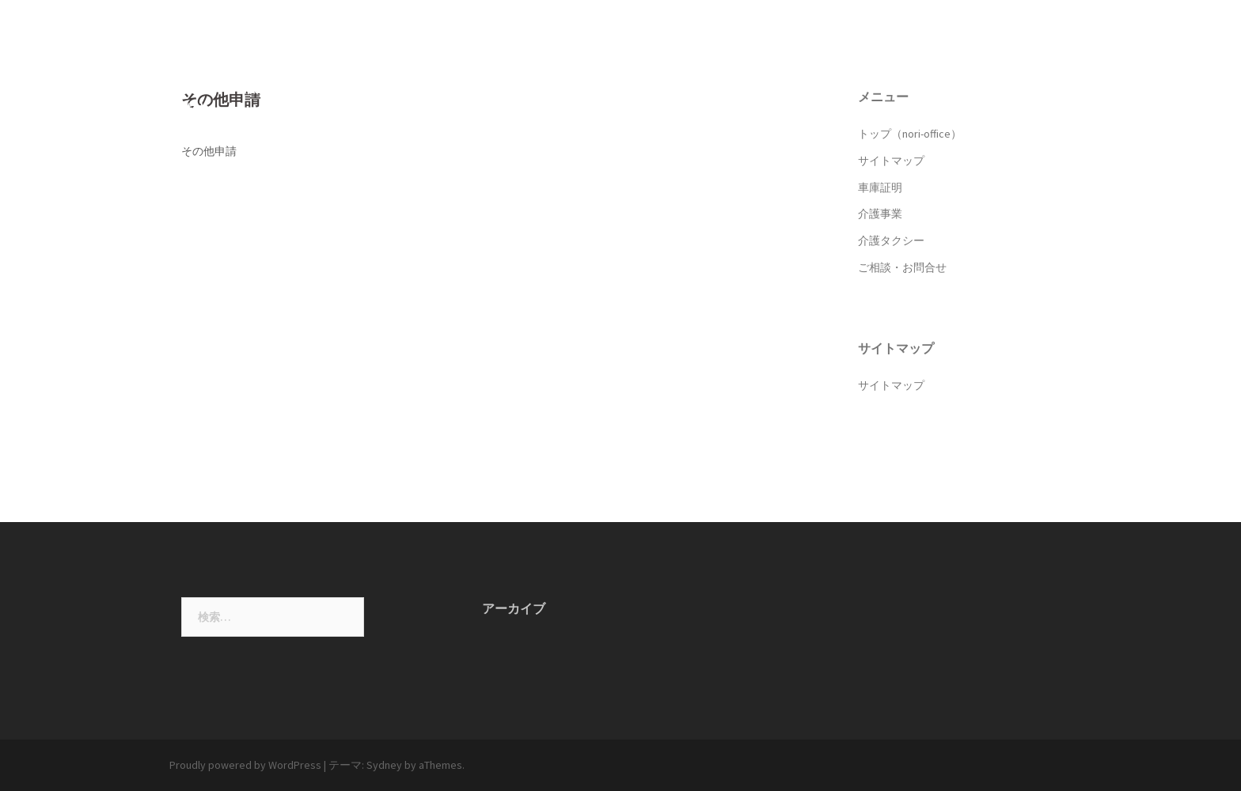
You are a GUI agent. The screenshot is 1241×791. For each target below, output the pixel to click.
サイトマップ (695, 66)
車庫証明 (772, 66)
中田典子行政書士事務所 (308, 30)
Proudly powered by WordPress (245, 765)
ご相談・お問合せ (1016, 66)
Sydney (384, 765)
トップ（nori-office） (584, 66)
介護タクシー (916, 66)
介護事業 (839, 66)
